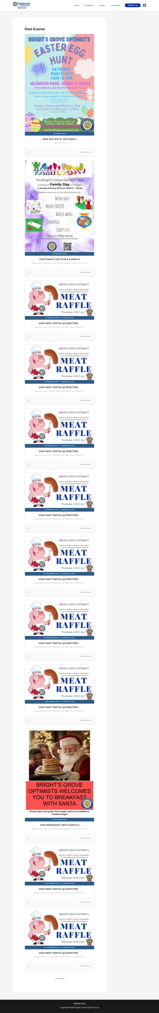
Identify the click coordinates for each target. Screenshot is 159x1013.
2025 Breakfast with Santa (58, 825)
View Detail (85, 152)
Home (79, 5)
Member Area (79, 1003)
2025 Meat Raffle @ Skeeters (58, 323)
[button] (133, 5)
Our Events (90, 5)
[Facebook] (144, 5)
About (103, 5)
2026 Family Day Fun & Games (58, 259)
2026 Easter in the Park (58, 139)
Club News (116, 5)
